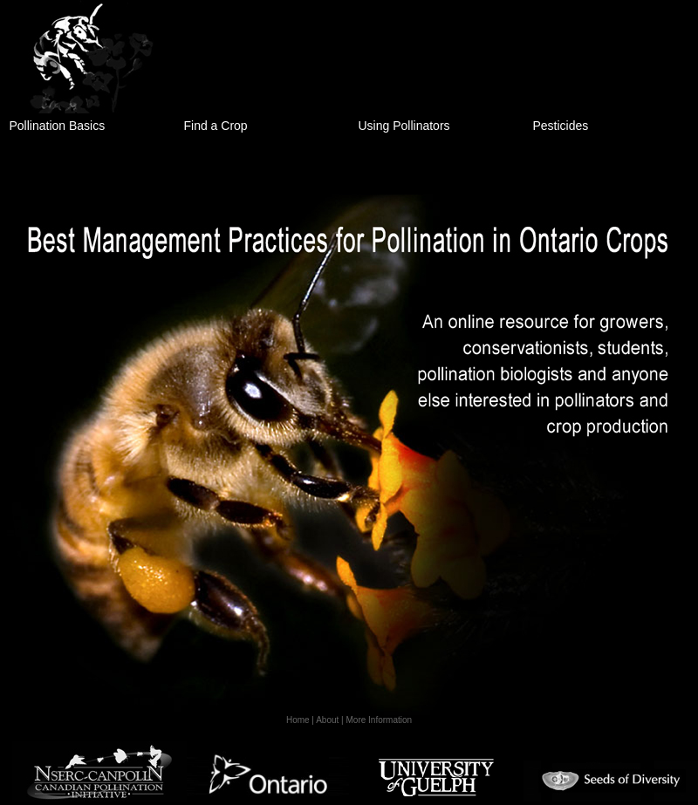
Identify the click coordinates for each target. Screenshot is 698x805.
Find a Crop (216, 126)
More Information (379, 720)
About (327, 720)
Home (298, 720)
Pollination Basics (58, 126)
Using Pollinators (404, 126)
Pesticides (561, 126)
